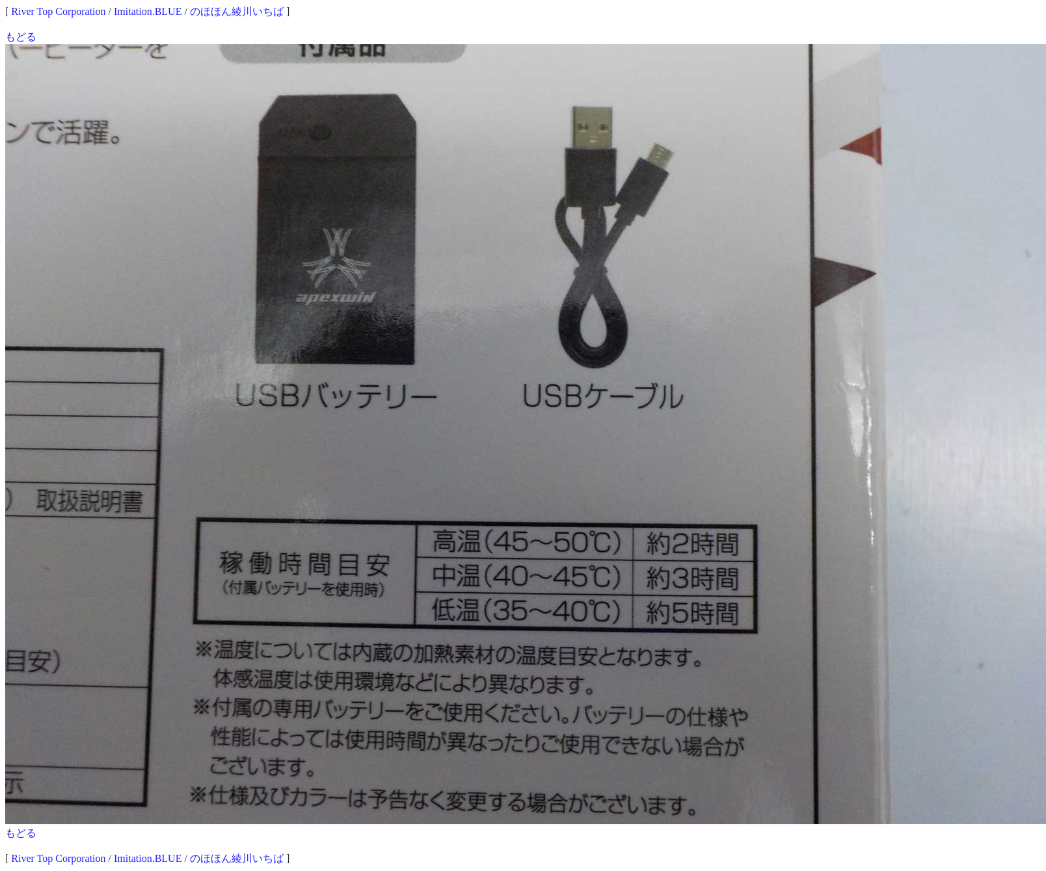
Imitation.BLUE (147, 11)
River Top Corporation (58, 11)
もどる (20, 36)
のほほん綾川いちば (237, 11)
